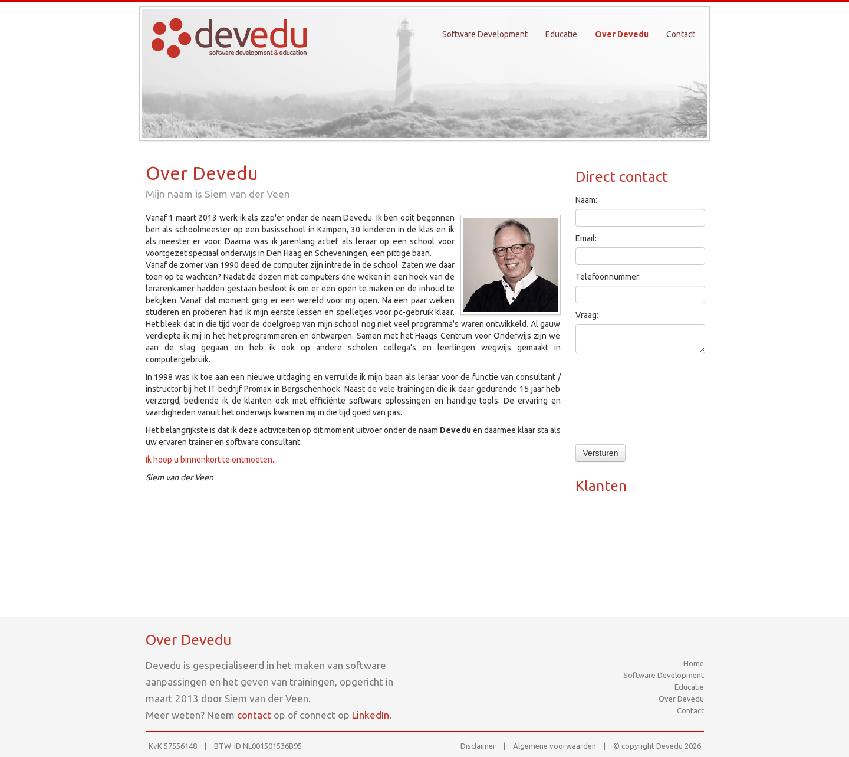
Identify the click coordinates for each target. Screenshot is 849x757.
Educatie (561, 34)
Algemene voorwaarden (554, 746)
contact (254, 714)
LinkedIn (370, 714)
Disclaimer (478, 746)
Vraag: (586, 315)
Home (693, 663)
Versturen (600, 453)
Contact (680, 34)
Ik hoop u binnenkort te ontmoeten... (212, 459)
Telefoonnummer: (608, 276)
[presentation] (623, 401)
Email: (586, 238)
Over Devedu (622, 34)
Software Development (485, 34)
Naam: (586, 200)
